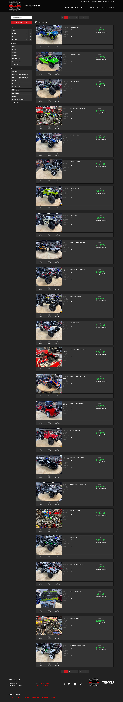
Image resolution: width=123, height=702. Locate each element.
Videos (53, 697)
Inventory (18, 697)
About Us (27, 697)
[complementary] (118, 697)
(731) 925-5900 (110, 1)
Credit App (45, 697)
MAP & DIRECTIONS (42, 685)
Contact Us (35, 697)
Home (11, 697)
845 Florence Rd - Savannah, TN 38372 (93, 1)
